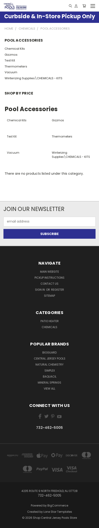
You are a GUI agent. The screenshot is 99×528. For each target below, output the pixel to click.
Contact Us (49, 284)
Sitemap (49, 296)
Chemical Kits (15, 48)
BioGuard (49, 352)
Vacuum (11, 72)
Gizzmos (11, 54)
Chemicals (49, 327)
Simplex (49, 370)
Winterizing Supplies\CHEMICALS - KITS (33, 78)
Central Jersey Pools (49, 358)
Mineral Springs (49, 383)
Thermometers (16, 66)
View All (49, 389)
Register (57, 290)
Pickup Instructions (49, 278)
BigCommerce (57, 505)
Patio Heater (50, 321)
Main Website (49, 272)
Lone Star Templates (58, 512)
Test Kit (10, 60)
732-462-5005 (49, 427)
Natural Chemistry (49, 364)
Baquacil (49, 376)
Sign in (40, 290)
